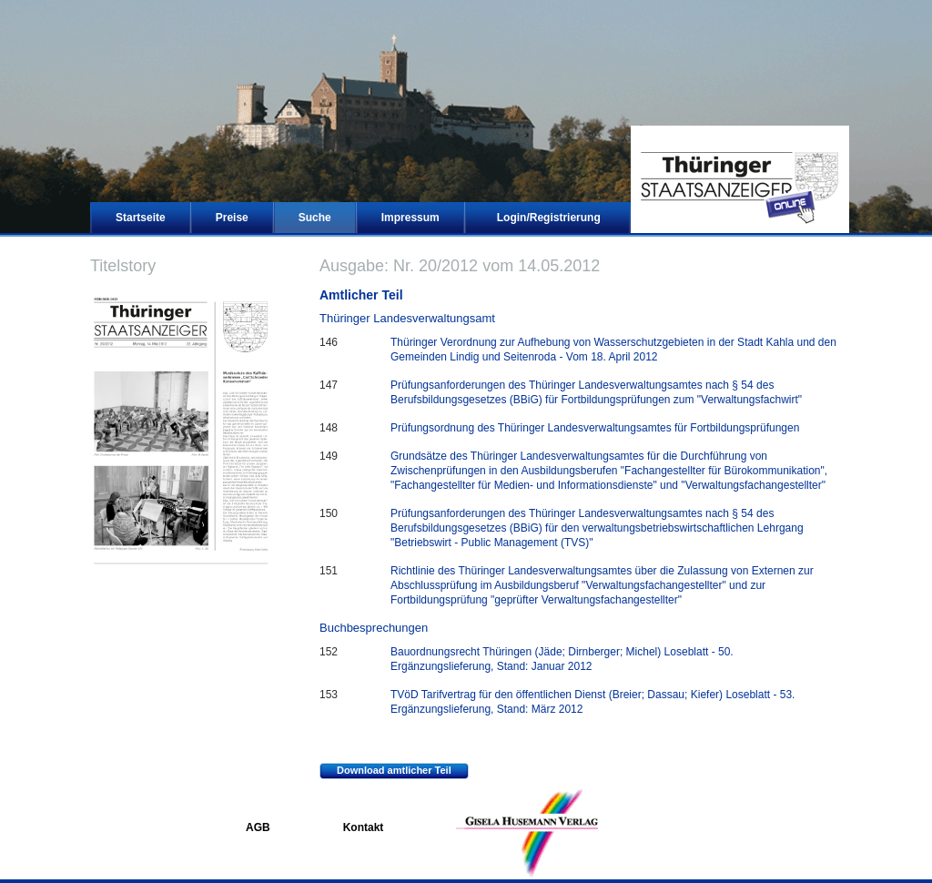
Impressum (410, 217)
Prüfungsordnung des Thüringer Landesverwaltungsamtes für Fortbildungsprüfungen (594, 427)
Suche (315, 217)
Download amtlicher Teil (385, 771)
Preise (232, 217)
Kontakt (363, 827)
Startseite (141, 217)
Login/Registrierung (549, 217)
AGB (258, 827)
